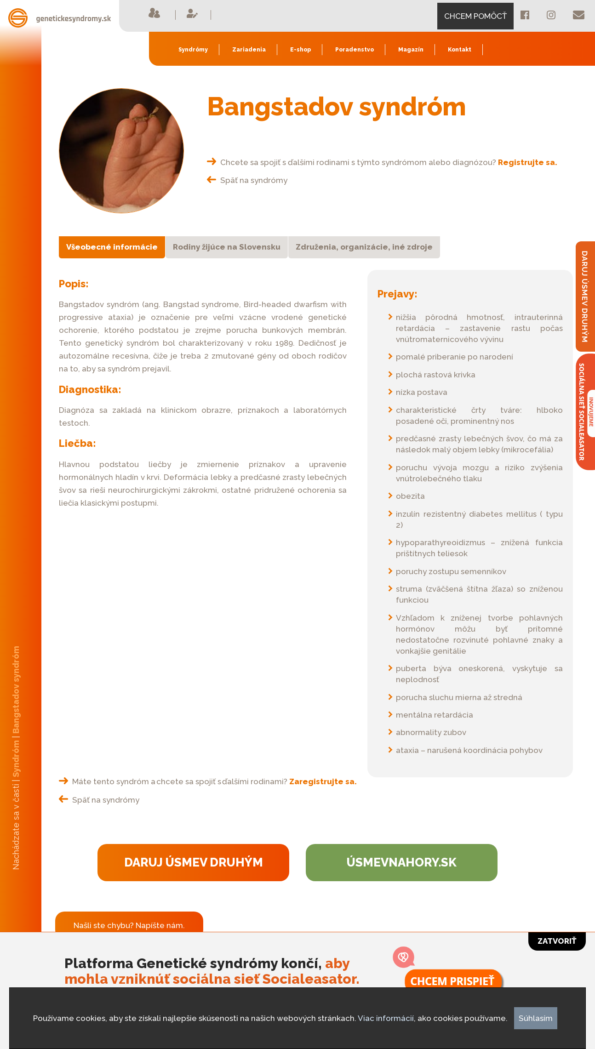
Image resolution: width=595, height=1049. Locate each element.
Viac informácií (386, 1018)
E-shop (300, 49)
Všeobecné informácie (112, 246)
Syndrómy (193, 49)
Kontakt (459, 49)
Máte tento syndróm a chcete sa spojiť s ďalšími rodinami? (208, 781)
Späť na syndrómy (247, 180)
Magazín (410, 49)
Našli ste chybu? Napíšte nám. (129, 925)
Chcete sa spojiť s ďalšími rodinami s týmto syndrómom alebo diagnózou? (382, 162)
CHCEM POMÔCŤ (475, 16)
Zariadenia (249, 49)
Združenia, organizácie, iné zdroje (364, 246)
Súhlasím (536, 1018)
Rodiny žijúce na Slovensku (226, 246)
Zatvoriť (557, 941)
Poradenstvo (354, 49)
